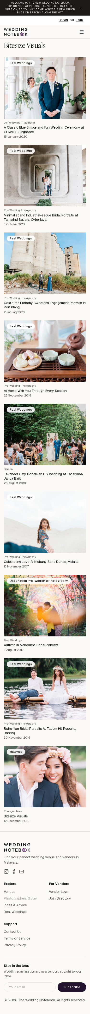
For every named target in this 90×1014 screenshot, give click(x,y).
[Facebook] (14, 871)
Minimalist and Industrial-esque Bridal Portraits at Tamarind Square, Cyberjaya (41, 217)
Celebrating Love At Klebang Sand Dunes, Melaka (41, 562)
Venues (9, 891)
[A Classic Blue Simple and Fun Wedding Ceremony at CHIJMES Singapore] (45, 88)
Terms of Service (17, 938)
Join (79, 20)
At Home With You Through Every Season (35, 391)
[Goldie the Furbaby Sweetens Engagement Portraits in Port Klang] (45, 263)
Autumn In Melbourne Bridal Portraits (31, 645)
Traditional (28, 122)
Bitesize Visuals (16, 816)
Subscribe (71, 987)
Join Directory (60, 898)
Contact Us (12, 931)
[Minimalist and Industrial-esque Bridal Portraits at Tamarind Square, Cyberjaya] (45, 175)
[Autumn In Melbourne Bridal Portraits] (45, 605)
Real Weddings (13, 640)
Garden (8, 469)
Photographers (13, 811)
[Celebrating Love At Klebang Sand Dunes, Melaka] (45, 522)
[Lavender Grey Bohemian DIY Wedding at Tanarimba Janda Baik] (45, 434)
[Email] (21, 871)
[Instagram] (6, 871)
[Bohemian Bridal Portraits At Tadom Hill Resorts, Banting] (45, 689)
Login (63, 20)
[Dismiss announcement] (80, 8)
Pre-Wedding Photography (20, 210)
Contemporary (12, 122)
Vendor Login (59, 891)
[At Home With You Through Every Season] (45, 351)
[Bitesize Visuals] (45, 776)
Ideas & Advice (15, 905)
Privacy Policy (15, 945)
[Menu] (81, 31)
